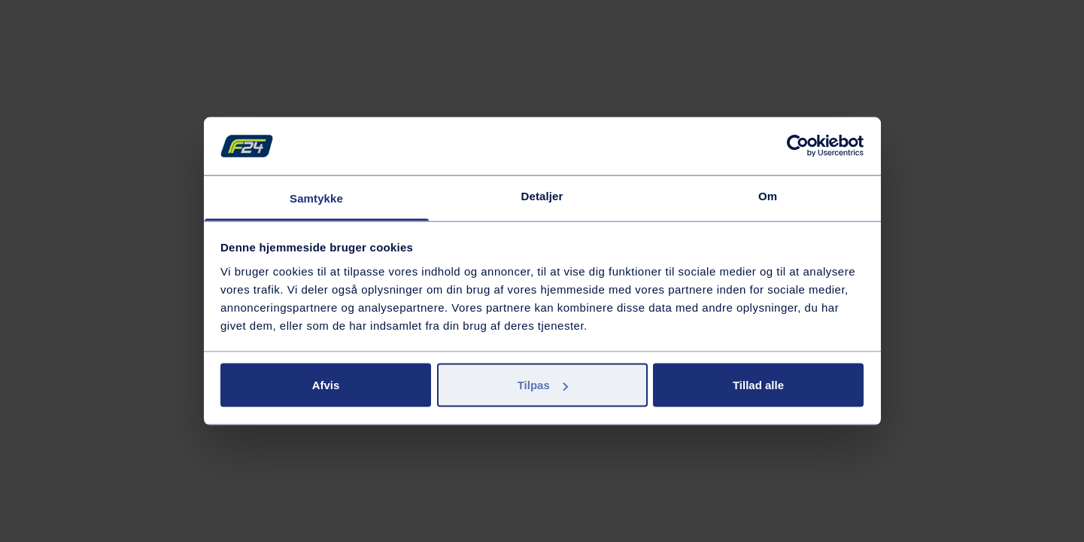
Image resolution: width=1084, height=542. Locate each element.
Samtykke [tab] (316, 197)
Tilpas (543, 385)
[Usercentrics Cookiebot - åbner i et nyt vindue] (798, 146)
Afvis (326, 385)
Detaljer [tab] (542, 195)
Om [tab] (767, 195)
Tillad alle (758, 385)
